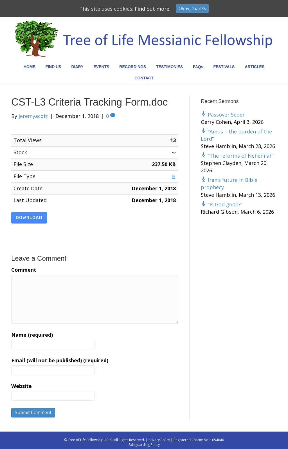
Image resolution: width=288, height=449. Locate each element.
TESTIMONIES (169, 66)
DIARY (77, 66)
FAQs (198, 66)
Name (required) (32, 334)
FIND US (53, 66)
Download (29, 217)
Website (21, 386)
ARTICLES (254, 66)
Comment (23, 269)
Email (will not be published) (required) (59, 360)
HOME (29, 66)
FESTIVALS (224, 66)
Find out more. (152, 8)
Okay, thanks (192, 8)
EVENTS (101, 66)
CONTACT (143, 78)
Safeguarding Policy (144, 444)
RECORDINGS (132, 66)
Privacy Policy (159, 439)
